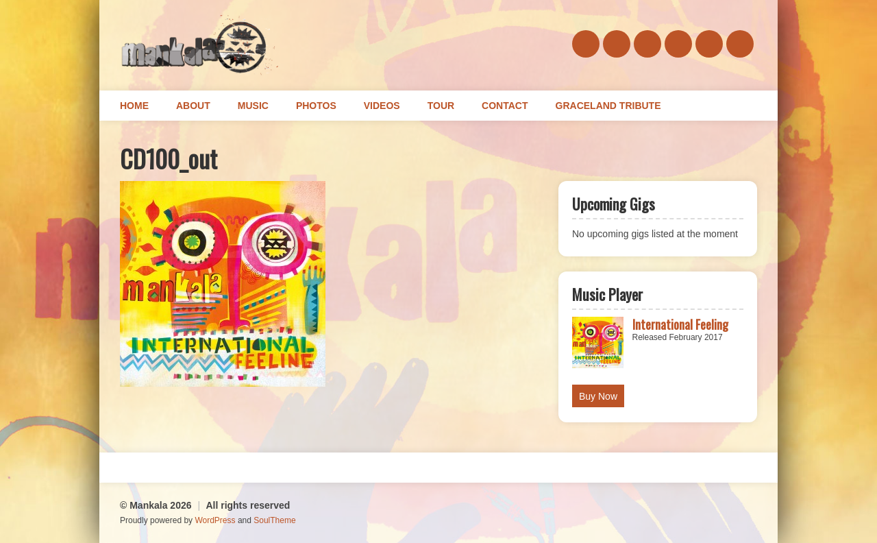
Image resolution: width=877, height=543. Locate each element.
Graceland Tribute (608, 105)
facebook (586, 44)
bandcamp (647, 44)
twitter (678, 44)
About (193, 105)
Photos (316, 105)
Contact (505, 105)
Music (253, 105)
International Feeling (680, 324)
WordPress (215, 520)
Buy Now (598, 396)
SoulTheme (274, 520)
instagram (709, 44)
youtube (740, 44)
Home (134, 105)
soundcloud (616, 44)
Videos (382, 105)
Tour (441, 105)
